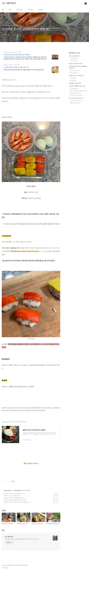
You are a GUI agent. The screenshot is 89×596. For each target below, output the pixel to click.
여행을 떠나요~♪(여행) (76, 128)
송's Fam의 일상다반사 (76, 150)
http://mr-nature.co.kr (10, 64)
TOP (85, 590)
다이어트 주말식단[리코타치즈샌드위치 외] (14, 524)
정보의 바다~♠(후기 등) (77, 138)
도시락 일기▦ (16, 515)
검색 (81, 3)
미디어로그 (19, 10)
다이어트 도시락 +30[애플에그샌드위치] (14, 522)
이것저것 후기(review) (76, 147)
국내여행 (73, 130)
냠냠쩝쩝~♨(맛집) (75, 135)
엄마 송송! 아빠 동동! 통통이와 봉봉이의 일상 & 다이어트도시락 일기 (22, 563)
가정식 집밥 (73, 112)
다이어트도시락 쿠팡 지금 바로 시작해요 (17, 55)
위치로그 (30, 10)
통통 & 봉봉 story (75, 122)
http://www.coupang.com (11, 52)
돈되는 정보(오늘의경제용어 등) (78, 143)
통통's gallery (74, 125)
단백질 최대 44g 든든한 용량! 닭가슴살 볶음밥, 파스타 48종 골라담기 (24, 70)
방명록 (41, 10)
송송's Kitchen (8, 515)
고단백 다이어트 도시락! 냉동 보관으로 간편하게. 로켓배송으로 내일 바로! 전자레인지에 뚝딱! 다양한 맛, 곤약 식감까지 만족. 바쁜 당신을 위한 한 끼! (25, 58)
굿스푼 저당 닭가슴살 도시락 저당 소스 (16, 67)
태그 (10, 10)
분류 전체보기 (74, 105)
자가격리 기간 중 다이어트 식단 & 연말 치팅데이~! (16, 526)
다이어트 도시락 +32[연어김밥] (11, 520)
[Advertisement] (31, 89)
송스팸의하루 (9, 3)
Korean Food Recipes (76, 115)
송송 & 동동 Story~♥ (76, 152)
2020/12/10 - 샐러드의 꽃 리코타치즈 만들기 (14, 446)
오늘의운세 (74, 140)
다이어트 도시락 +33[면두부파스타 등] (13, 518)
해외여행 (73, 132)
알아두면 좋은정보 (75, 145)
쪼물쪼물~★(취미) (75, 155)
